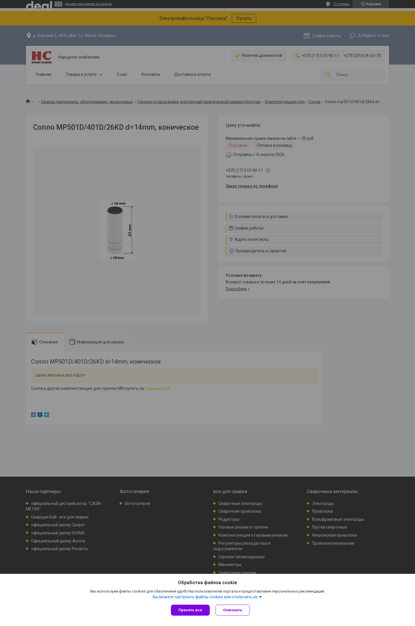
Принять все (190, 610)
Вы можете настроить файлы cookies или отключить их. (206, 597)
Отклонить (232, 610)
